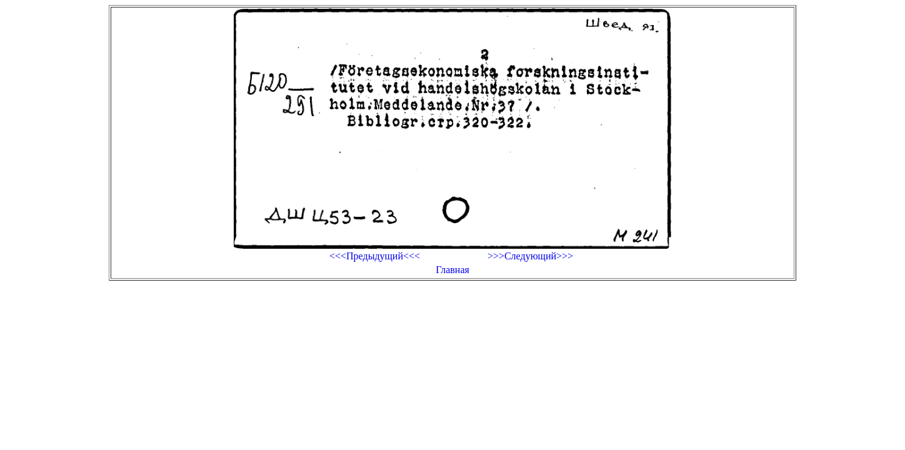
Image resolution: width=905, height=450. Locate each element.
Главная (452, 269)
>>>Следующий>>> (530, 256)
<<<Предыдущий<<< (374, 256)
